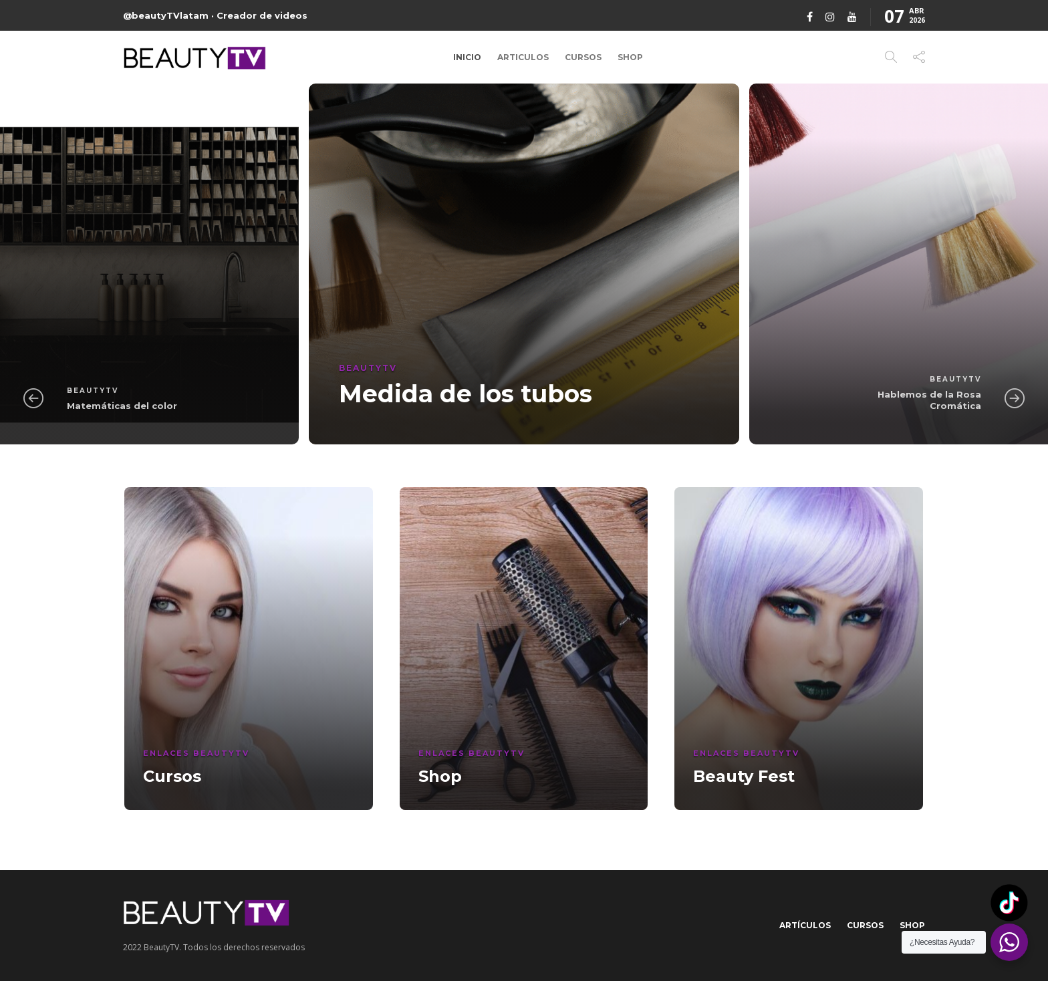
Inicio (467, 57)
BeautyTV (92, 390)
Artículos (805, 925)
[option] (524, 264)
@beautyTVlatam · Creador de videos (215, 15)
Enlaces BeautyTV (196, 753)
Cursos (583, 57)
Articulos (523, 57)
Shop (630, 57)
